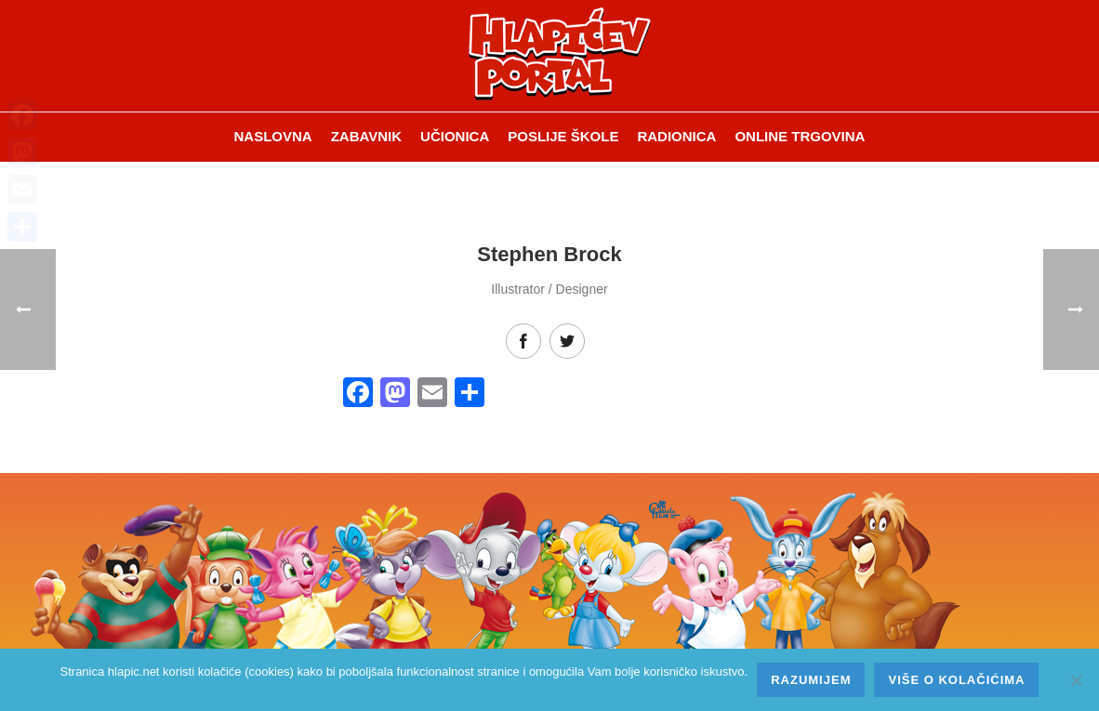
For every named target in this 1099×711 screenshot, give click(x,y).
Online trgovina (800, 136)
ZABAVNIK (366, 136)
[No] (1075, 680)
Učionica (454, 136)
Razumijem (811, 680)
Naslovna (273, 136)
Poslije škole (563, 136)
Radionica (676, 136)
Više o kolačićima (956, 680)
